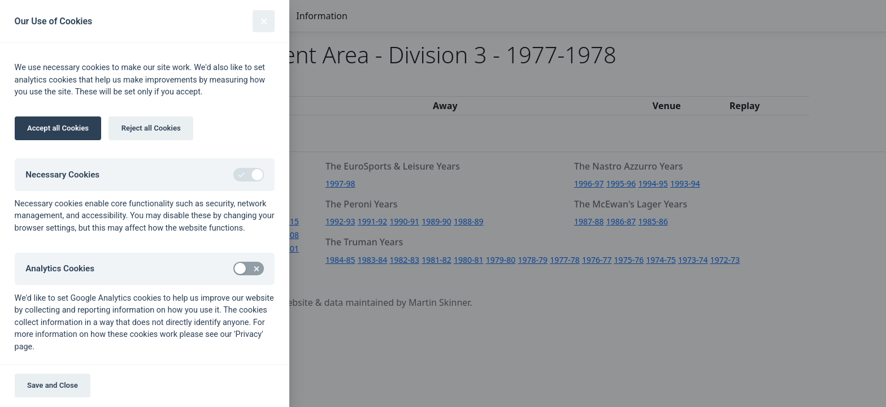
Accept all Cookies (58, 128)
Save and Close (52, 385)
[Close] (264, 21)
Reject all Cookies (151, 128)
